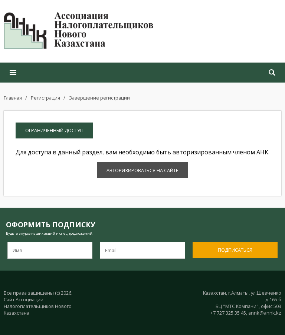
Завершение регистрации (99, 97)
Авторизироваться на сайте (142, 170)
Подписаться (235, 250)
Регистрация (45, 97)
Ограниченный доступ (54, 130)
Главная (13, 97)
